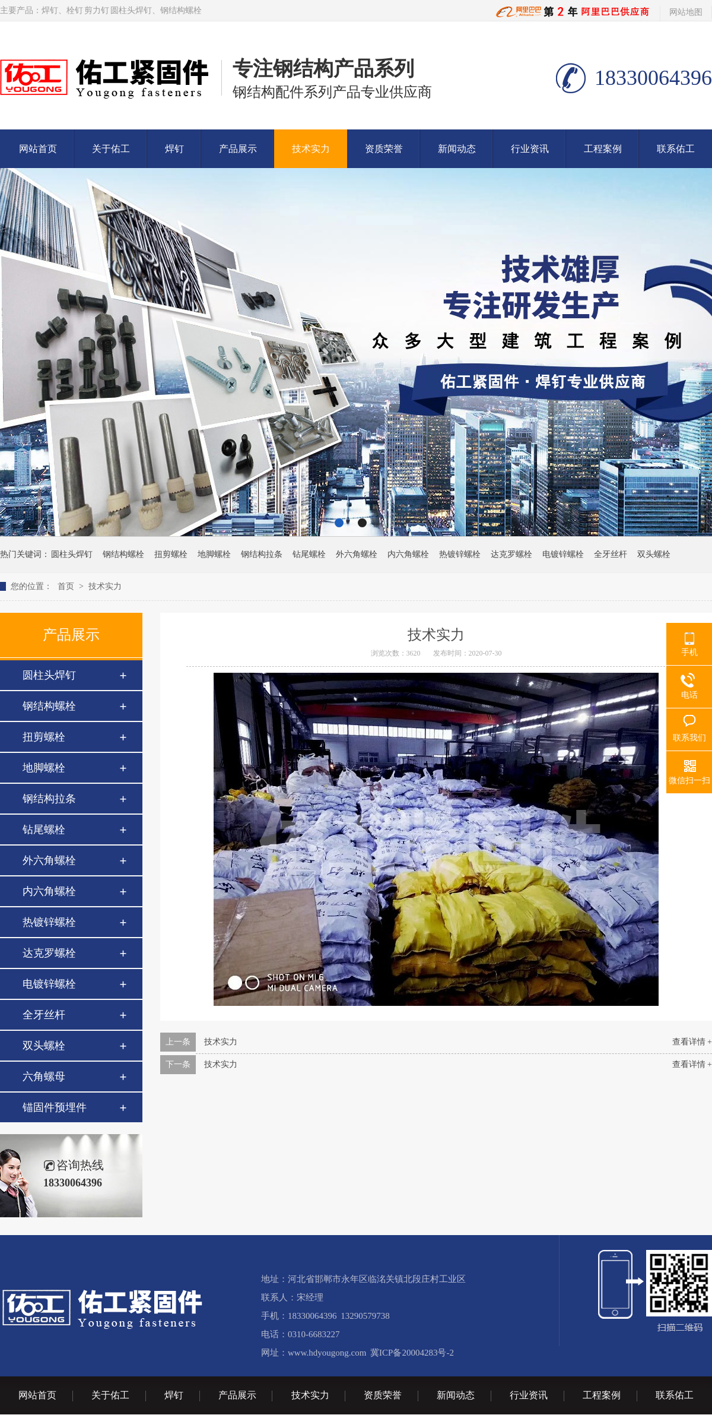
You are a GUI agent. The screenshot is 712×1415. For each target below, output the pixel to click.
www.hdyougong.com (327, 1352)
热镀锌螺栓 (460, 554)
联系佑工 (676, 149)
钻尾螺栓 (309, 554)
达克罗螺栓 (511, 554)
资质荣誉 (384, 149)
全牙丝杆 (610, 554)
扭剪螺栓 (170, 554)
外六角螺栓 (356, 554)
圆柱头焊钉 (131, 10)
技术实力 (311, 149)
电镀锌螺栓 (563, 554)
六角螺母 (44, 1076)
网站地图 (686, 12)
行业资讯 (530, 149)
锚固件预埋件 (55, 1107)
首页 (66, 586)
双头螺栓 (653, 554)
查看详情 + (692, 1041)
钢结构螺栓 (181, 10)
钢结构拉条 (261, 554)
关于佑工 (111, 149)
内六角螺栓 (408, 554)
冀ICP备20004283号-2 (412, 1352)
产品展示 (238, 149)
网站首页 (38, 149)
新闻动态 (457, 149)
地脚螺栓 (214, 554)
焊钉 (50, 10)
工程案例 (603, 149)
